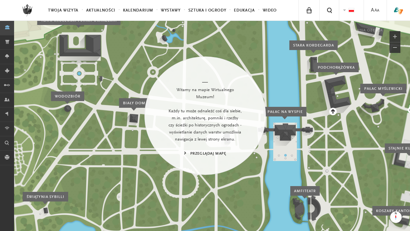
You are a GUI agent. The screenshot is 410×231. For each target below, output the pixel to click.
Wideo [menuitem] (270, 10)
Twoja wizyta (63, 10)
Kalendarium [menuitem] (138, 10)
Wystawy (171, 10)
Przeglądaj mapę (208, 154)
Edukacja (244, 10)
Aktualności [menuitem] (100, 10)
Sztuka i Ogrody (207, 10)
